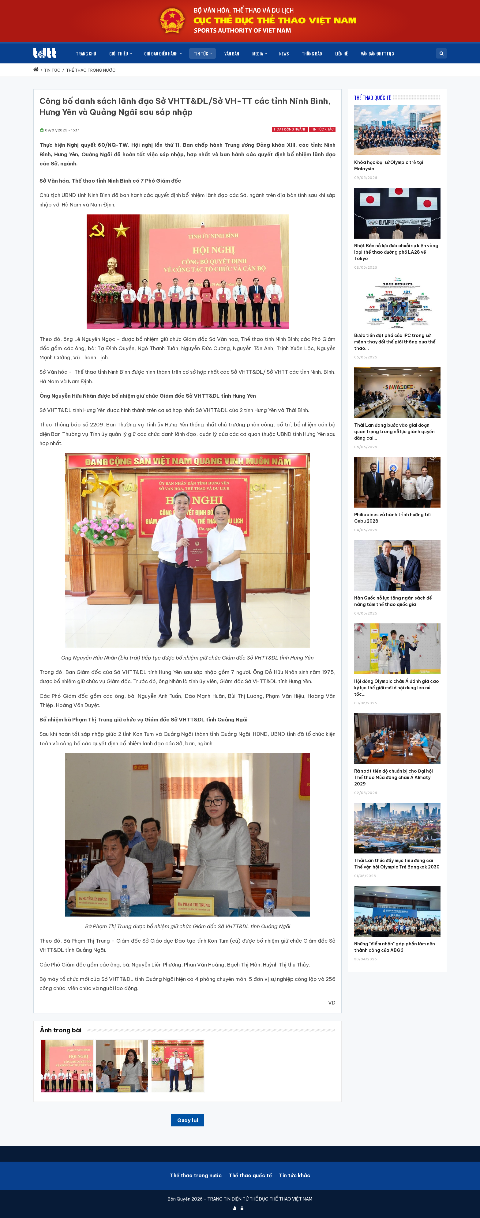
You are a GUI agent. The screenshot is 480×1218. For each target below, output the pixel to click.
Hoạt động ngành (290, 129)
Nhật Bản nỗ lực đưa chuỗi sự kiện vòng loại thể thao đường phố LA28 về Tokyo (396, 252)
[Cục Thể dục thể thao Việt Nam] (44, 53)
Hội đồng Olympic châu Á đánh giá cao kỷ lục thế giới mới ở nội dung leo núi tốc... (396, 688)
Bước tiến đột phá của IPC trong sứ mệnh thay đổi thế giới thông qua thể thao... (395, 342)
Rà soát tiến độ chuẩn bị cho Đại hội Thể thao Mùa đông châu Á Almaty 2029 (393, 777)
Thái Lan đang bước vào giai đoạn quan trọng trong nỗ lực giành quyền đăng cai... (394, 431)
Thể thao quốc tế (250, 1175)
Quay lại (187, 1120)
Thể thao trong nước (196, 1175)
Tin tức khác (322, 129)
